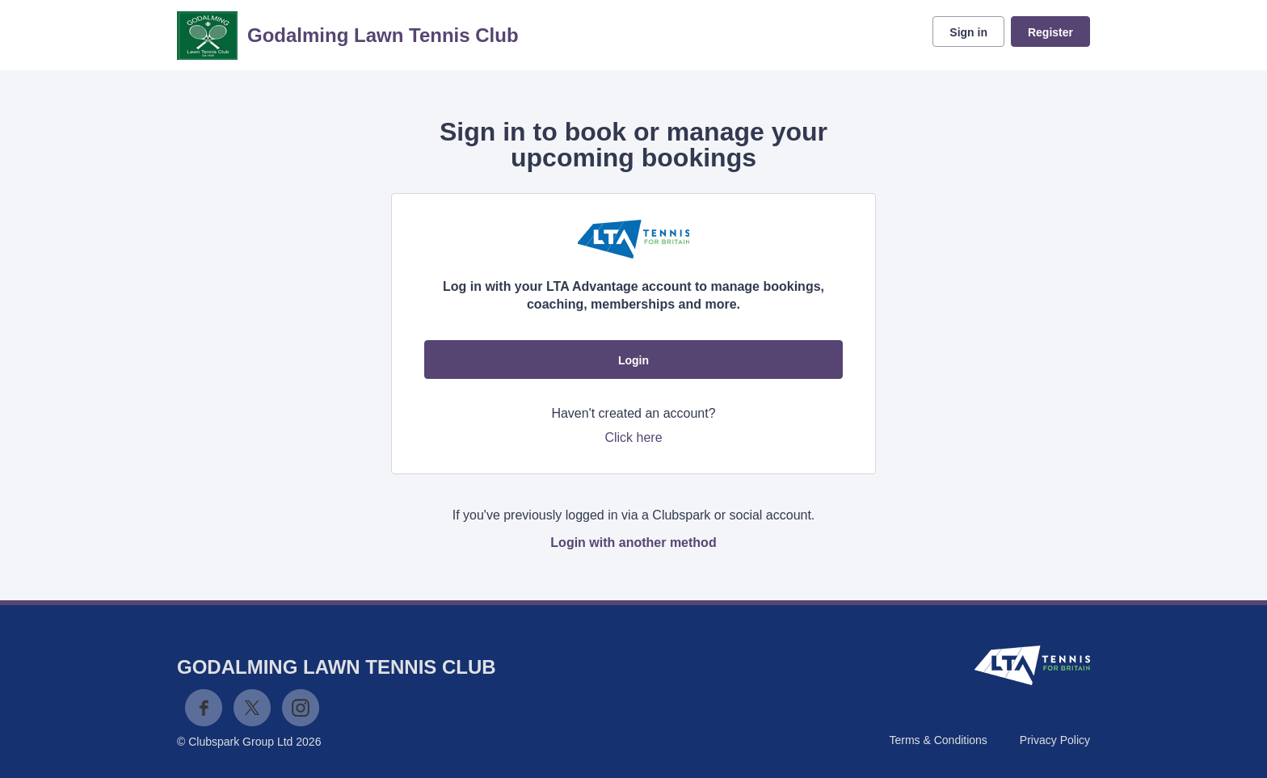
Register (1050, 32)
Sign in (968, 32)
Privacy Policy (1055, 740)
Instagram (300, 707)
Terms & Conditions (938, 740)
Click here (633, 437)
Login (633, 360)
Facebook (203, 707)
